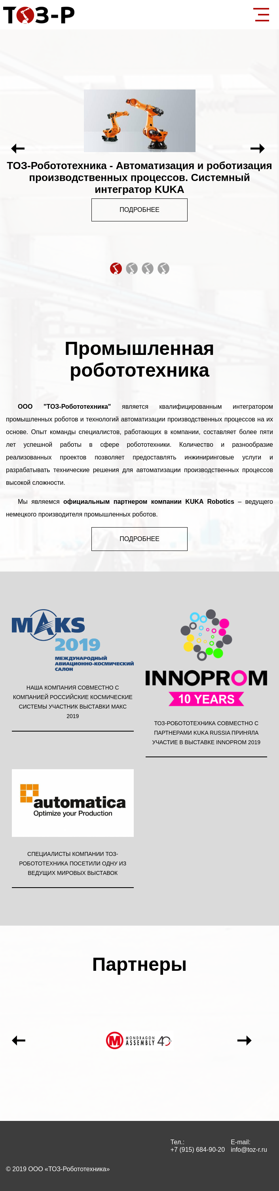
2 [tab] (131, 268)
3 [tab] (147, 268)
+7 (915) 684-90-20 (198, 1149)
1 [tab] (116, 268)
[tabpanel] (139, 149)
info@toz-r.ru (249, 1149)
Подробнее (139, 209)
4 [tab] (163, 268)
